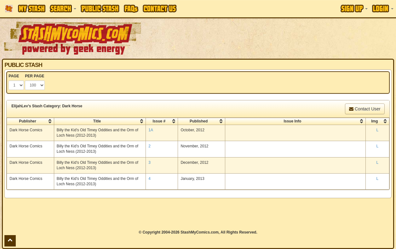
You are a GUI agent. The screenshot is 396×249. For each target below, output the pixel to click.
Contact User (365, 108)
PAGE (14, 76)
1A (150, 130)
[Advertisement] (198, 214)
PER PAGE (34, 76)
